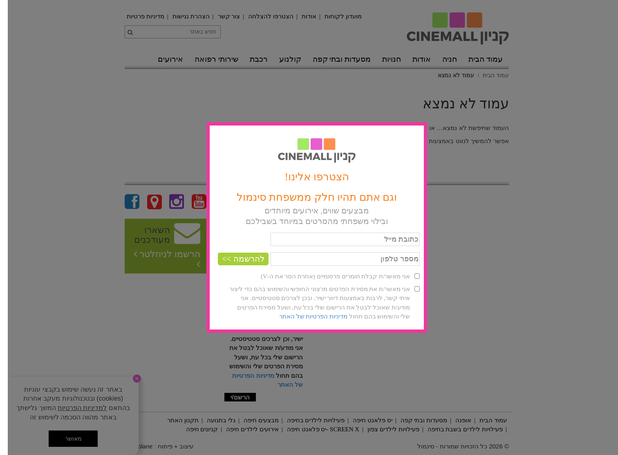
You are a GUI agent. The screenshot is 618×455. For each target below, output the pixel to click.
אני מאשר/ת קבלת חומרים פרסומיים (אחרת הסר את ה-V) (327, 276)
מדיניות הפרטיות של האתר (305, 316)
